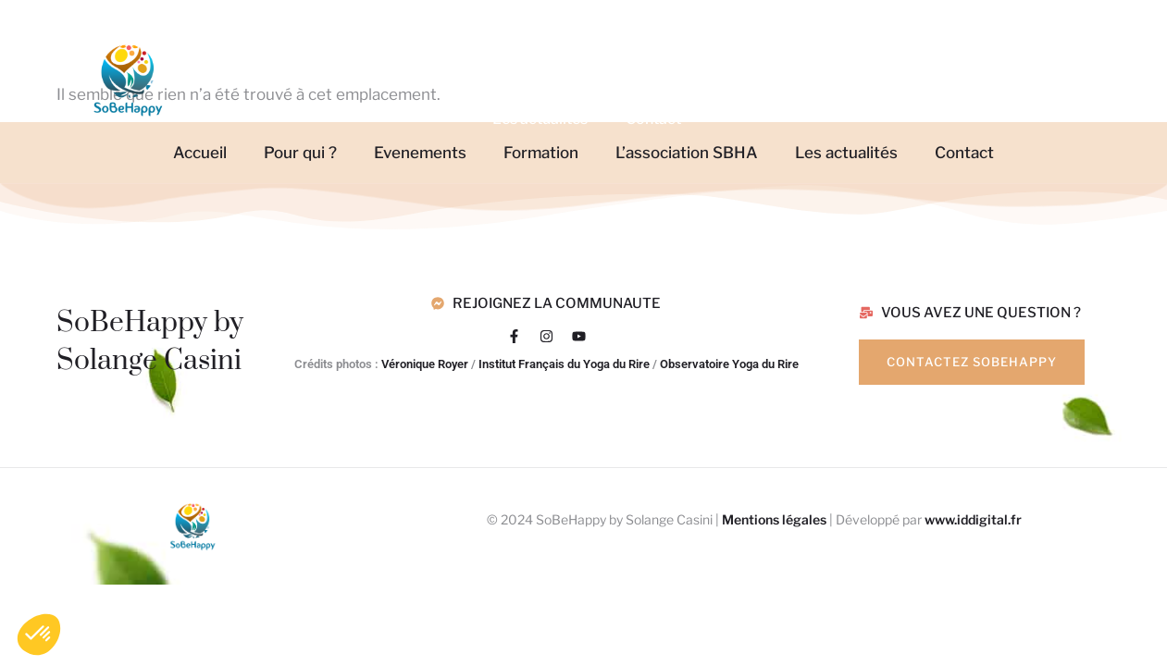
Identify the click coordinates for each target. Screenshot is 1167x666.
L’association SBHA (817, 39)
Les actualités (540, 119)
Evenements (547, 39)
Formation (675, 39)
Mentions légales (774, 519)
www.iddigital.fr (973, 519)
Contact (653, 119)
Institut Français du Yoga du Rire (564, 364)
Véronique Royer (424, 364)
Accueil (300, 39)
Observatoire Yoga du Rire (729, 364)
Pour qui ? (409, 39)
